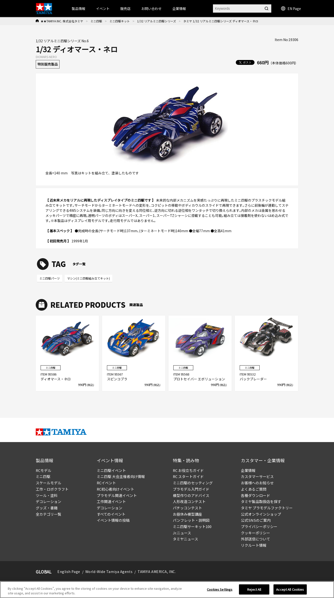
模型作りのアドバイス (191, 495)
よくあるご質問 (253, 489)
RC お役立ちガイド (188, 470)
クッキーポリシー (255, 532)
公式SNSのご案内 (256, 520)
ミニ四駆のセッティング (193, 482)
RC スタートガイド (188, 476)
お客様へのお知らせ (257, 482)
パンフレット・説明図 (191, 520)
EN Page (291, 8)
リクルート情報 (253, 545)
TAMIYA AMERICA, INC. (157, 571)
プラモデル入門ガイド (191, 489)
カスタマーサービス (257, 476)
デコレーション (48, 501)
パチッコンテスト (187, 507)
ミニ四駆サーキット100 (192, 526)
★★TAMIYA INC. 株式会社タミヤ (62, 21)
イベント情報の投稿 (113, 520)
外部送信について (255, 538)
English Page (68, 571)
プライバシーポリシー (259, 526)
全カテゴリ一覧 (48, 514)
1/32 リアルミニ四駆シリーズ (156, 21)
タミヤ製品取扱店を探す (261, 501)
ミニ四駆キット (119, 21)
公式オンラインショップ (261, 514)
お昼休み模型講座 (187, 514)
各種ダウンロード (255, 495)
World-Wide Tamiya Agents (108, 571)
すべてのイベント (111, 514)
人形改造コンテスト (189, 501)
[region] (167, 589)
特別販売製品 (47, 64)
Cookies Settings (219, 589)
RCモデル (43, 470)
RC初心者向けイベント (115, 489)
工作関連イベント (111, 501)
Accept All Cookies (290, 589)
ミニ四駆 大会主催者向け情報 (121, 476)
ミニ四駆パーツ (49, 278)
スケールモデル (48, 482)
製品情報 (78, 8)
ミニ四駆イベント (111, 470)
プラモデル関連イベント (117, 495)
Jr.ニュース (182, 532)
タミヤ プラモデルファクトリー (267, 507)
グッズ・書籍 (47, 507)
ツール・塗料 (47, 495)
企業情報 (248, 470)
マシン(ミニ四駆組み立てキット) (88, 278)
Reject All (254, 589)
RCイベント (106, 482)
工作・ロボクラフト (52, 489)
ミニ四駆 (96, 21)
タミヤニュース (185, 538)
